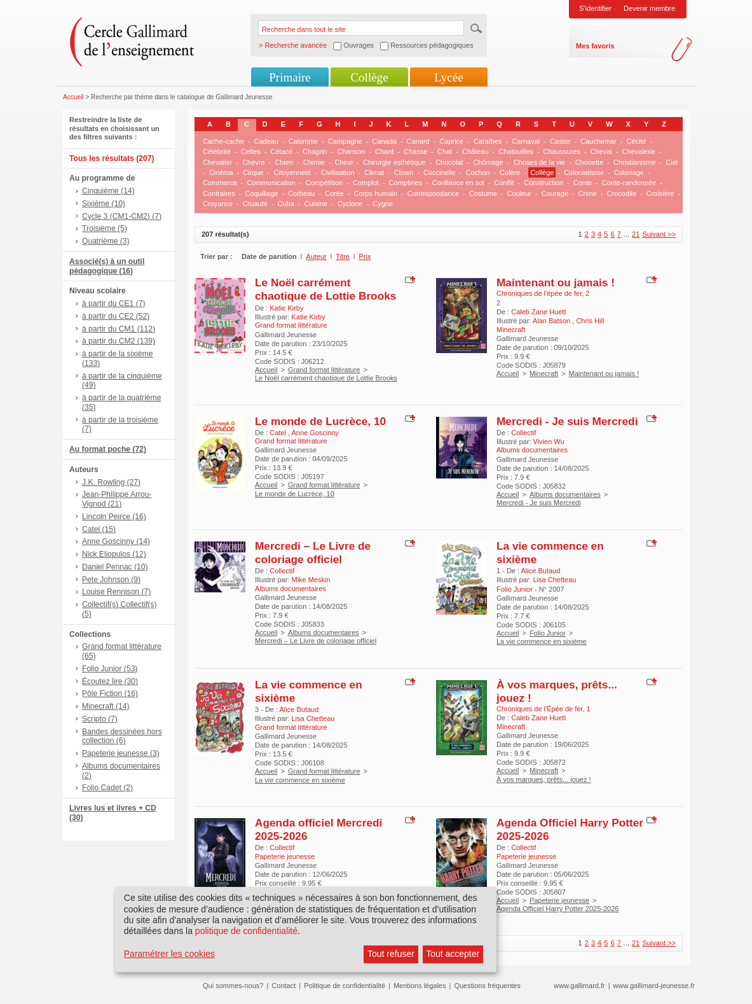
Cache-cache (223, 141)
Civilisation (338, 172)
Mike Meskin (310, 579)
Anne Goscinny (315, 432)
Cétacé (282, 151)
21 (635, 234)
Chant (384, 151)
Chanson (351, 151)
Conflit (504, 182)
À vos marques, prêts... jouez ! (543, 779)
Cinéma (221, 172)
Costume (483, 193)
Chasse (415, 151)
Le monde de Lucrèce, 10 (320, 421)
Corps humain (375, 193)
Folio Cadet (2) (107, 787)
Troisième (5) (104, 228)
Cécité (636, 141)
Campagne (345, 141)
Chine (344, 162)
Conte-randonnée (629, 182)
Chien (284, 162)
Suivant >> (659, 234)
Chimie (314, 162)
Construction (543, 182)
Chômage (488, 162)
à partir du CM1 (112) (118, 328)
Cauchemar (598, 141)
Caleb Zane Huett (538, 312)
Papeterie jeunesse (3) (121, 753)
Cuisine (316, 203)
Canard (418, 141)
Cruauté (255, 203)
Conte (582, 182)
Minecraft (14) (106, 706)
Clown (404, 172)
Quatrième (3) (106, 241)
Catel (279, 432)
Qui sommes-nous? (233, 985)
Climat (374, 172)
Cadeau (266, 141)
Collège (369, 77)
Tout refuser (390, 954)
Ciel (672, 162)
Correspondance (433, 193)
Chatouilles (515, 151)
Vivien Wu (548, 441)
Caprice (451, 141)
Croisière (660, 193)
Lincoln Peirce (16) (114, 516)
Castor (560, 141)
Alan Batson (552, 320)
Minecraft (544, 373)
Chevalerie (639, 151)
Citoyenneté (292, 172)
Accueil (73, 97)
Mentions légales (419, 985)
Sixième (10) (103, 203)
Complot (366, 182)
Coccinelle (439, 172)
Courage (555, 193)
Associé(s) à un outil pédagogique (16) (106, 266)
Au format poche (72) (107, 449)
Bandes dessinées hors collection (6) (122, 736)
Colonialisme (584, 172)
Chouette (589, 162)
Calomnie (303, 141)
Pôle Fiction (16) (110, 693)
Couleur (519, 193)
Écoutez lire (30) (110, 681)
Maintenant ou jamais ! (555, 282)
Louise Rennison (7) (116, 591)
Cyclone (350, 203)
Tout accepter (452, 954)
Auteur (316, 256)
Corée (334, 193)
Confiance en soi (458, 182)
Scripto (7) (100, 719)
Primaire (289, 77)
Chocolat (449, 162)
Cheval (601, 151)
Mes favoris (595, 46)
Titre (343, 256)
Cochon (477, 172)
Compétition (324, 182)
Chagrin (315, 151)
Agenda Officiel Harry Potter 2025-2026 (557, 908)
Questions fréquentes (487, 985)
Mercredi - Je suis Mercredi (567, 421)
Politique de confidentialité (344, 985)
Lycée (448, 77)
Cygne (383, 203)
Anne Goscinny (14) (116, 541)
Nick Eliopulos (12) (114, 554)
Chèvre (253, 162)
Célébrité (217, 151)
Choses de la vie (539, 162)
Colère (510, 172)
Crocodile (621, 193)
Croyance (218, 203)
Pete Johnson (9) (111, 579)
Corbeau (301, 193)
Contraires (219, 193)
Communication (271, 182)
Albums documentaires (565, 494)
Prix (365, 256)
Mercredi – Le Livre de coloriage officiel (313, 553)
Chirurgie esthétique (394, 162)
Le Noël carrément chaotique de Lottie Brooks (325, 289)
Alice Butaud (541, 571)
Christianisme (634, 162)
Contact (283, 985)
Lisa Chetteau (554, 579)
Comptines (406, 182)
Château (475, 151)
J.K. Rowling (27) (111, 482)
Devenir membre (649, 8)
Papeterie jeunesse (559, 900)
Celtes (251, 151)
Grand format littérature (324, 369)
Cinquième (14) (108, 190)
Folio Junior (548, 633)
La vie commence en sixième (541, 641)
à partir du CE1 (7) (113, 303)
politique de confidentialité (246, 931)
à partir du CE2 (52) (115, 316)
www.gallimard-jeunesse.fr (654, 985)
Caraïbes (488, 141)
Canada (384, 141)
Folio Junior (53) (109, 668)
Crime (587, 193)
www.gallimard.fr (579, 985)
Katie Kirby (286, 308)
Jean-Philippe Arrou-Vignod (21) (117, 499)
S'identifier (595, 8)
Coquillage (261, 193)
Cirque (253, 172)
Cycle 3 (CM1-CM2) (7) (121, 216)
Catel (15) (99, 529)
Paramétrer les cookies (169, 954)
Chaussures (561, 151)
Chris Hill (590, 320)
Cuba (286, 203)
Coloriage (629, 172)
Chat (444, 151)
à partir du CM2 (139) (118, 341)
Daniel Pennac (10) (115, 566)
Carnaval (526, 141)
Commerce (220, 182)
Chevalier (217, 162)
